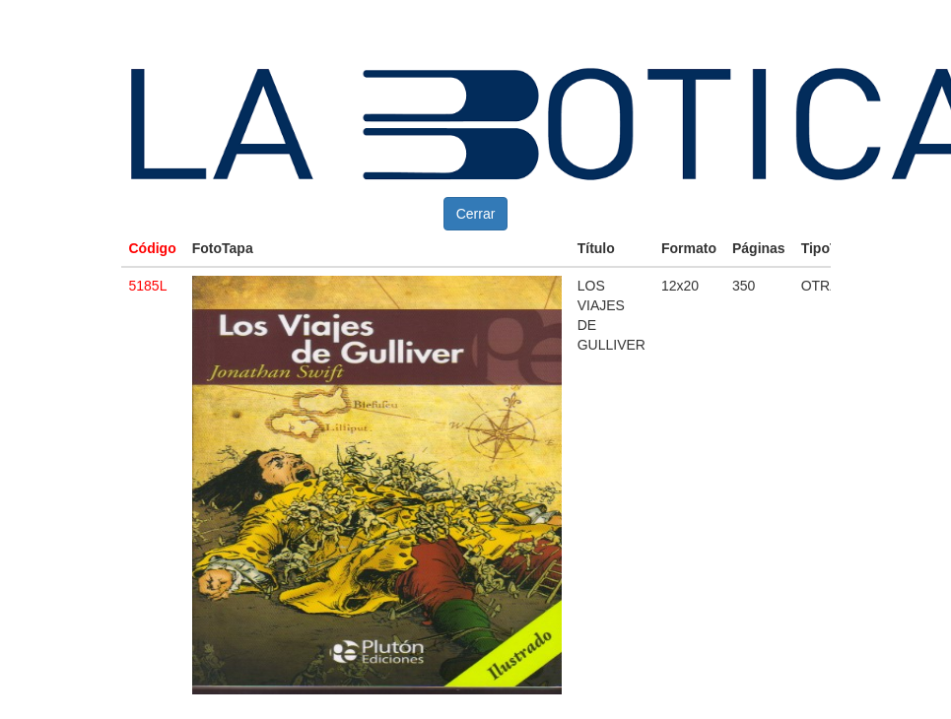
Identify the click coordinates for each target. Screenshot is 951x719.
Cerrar (476, 214)
